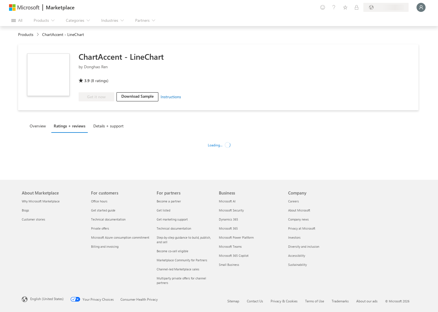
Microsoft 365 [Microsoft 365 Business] (228, 228)
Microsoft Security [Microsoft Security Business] (231, 210)
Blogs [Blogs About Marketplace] (25, 210)
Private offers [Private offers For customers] (100, 228)
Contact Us (255, 301)
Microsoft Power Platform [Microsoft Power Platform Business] (236, 237)
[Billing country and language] (386, 7)
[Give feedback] (322, 7)
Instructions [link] (171, 96)
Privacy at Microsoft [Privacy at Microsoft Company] (301, 228)
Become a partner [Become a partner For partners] (169, 201)
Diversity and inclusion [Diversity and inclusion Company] (303, 246)
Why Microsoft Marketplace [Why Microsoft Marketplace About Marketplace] (41, 201)
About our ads (366, 301)
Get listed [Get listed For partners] (163, 210)
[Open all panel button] (17, 20)
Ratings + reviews (69, 126)
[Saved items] (345, 7)
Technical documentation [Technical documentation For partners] (174, 228)
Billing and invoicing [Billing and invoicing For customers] (104, 246)
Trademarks (340, 301)
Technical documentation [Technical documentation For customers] (108, 219)
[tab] (39, 125)
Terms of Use (314, 301)
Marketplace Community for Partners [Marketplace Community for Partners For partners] (182, 260)
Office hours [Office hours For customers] (99, 201)
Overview (38, 126)
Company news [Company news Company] (298, 219)
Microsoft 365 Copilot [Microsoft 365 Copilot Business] (234, 255)
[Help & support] (333, 7)
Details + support (108, 126)
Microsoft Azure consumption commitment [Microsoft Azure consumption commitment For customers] (120, 237)
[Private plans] (356, 7)
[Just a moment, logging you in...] (421, 7)
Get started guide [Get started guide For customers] (103, 210)
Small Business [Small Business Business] (229, 264)
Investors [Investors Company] (294, 237)
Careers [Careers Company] (293, 201)
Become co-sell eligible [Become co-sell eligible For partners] (172, 251)
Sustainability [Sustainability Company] (297, 264)
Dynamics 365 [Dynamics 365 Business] (228, 219)
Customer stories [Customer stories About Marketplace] (33, 219)
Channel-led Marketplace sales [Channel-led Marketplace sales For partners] (178, 269)
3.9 (87, 80)
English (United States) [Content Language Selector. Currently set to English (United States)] (47, 298)
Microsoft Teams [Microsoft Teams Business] (230, 246)
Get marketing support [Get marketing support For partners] (172, 219)
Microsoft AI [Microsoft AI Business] (227, 201)
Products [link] (25, 34)
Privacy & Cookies (284, 301)
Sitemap (233, 301)
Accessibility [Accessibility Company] (296, 255)
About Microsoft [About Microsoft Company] (299, 210)
